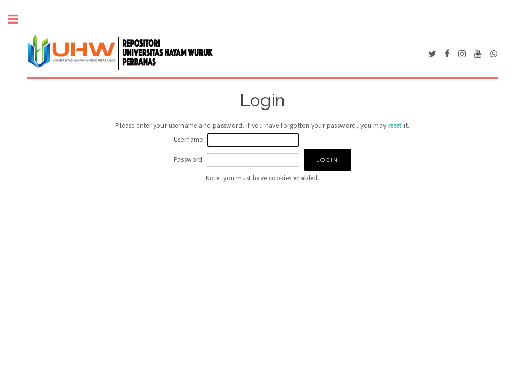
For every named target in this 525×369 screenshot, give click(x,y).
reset (395, 125)
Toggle (18, 19)
